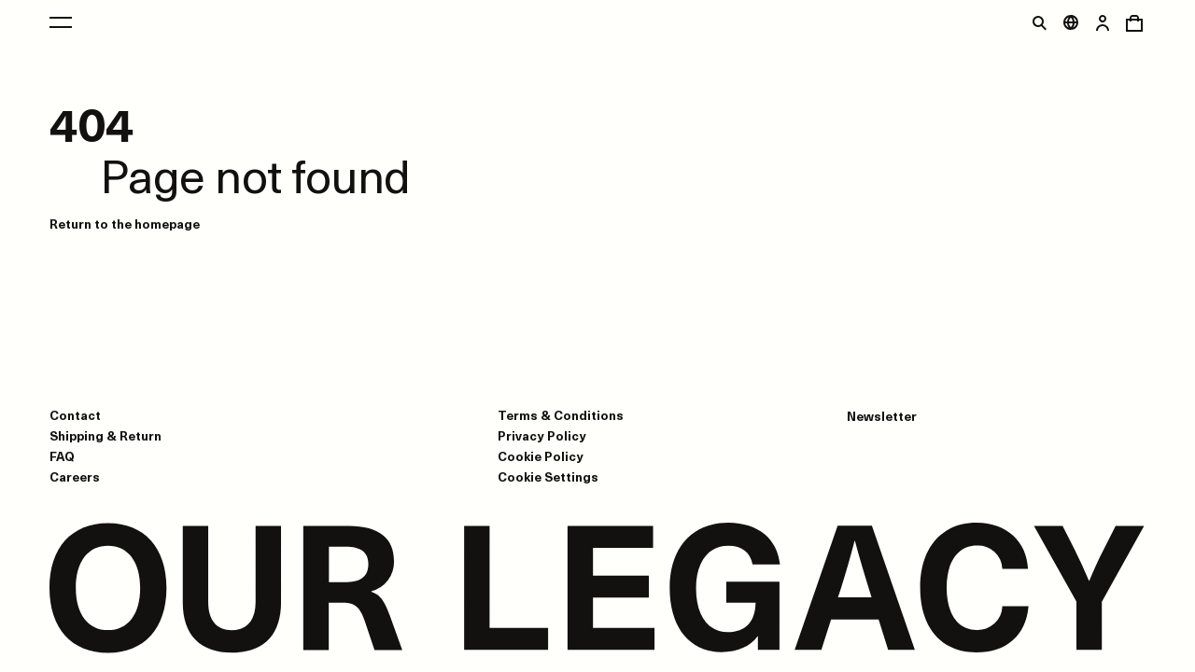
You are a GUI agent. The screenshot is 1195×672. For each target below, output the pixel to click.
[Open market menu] (1071, 22)
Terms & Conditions (561, 415)
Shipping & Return (105, 435)
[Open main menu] (61, 22)
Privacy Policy (542, 435)
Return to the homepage (124, 223)
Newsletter (882, 416)
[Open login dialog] (1102, 22)
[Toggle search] (1039, 22)
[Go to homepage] (597, 590)
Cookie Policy (540, 456)
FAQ (62, 456)
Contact (75, 415)
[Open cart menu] (1134, 22)
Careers (74, 476)
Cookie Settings (548, 477)
